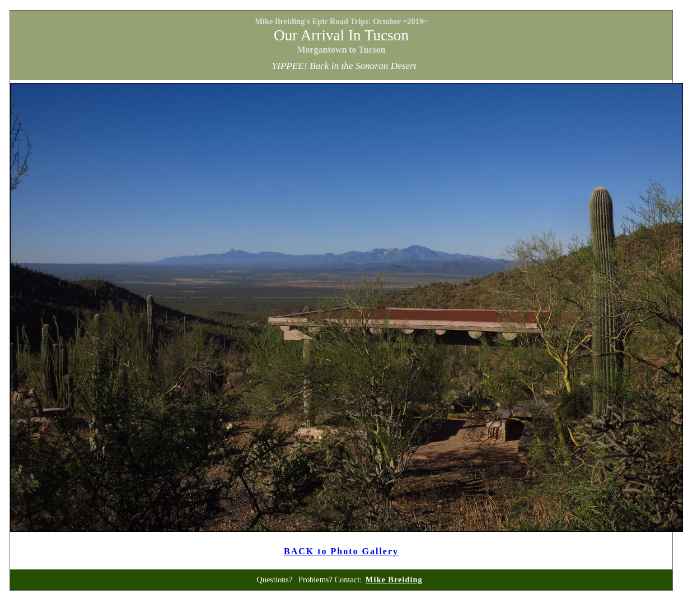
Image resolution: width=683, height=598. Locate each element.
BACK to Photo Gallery (341, 551)
